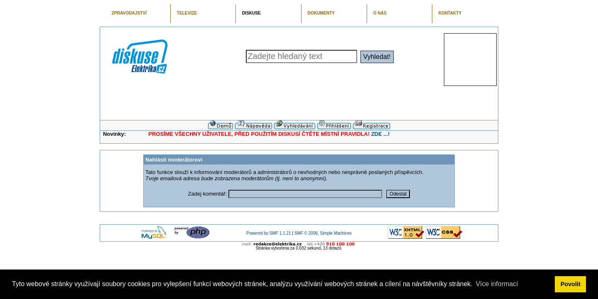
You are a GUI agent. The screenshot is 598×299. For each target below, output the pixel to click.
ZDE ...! (380, 134)
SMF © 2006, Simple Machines (323, 233)
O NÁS (380, 13)
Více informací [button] (496, 283)
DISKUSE (251, 13)
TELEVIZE (187, 13)
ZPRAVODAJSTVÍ (129, 13)
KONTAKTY (450, 13)
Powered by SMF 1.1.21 (268, 233)
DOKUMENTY (321, 13)
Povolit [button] (571, 284)
